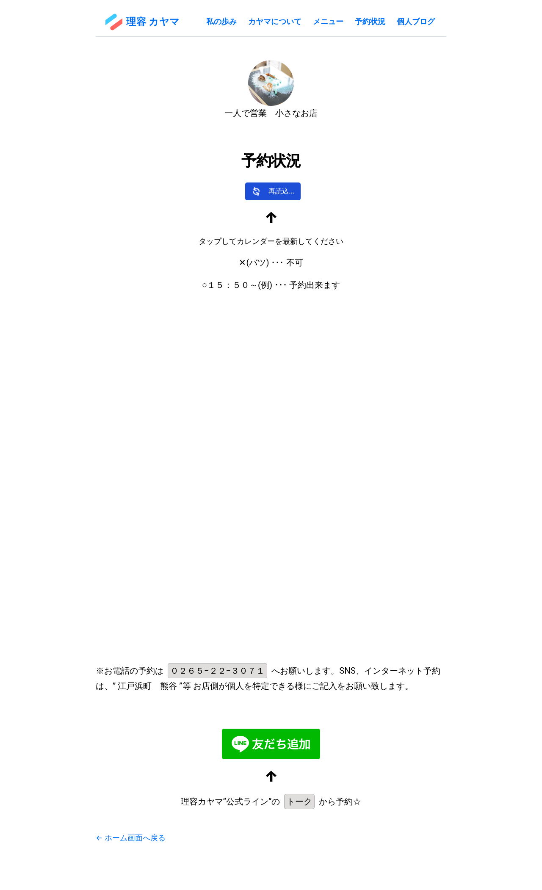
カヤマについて (274, 21)
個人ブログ (416, 21)
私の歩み (221, 21)
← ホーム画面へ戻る (131, 837)
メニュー (328, 21)
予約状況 (370, 21)
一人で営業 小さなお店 (271, 113)
